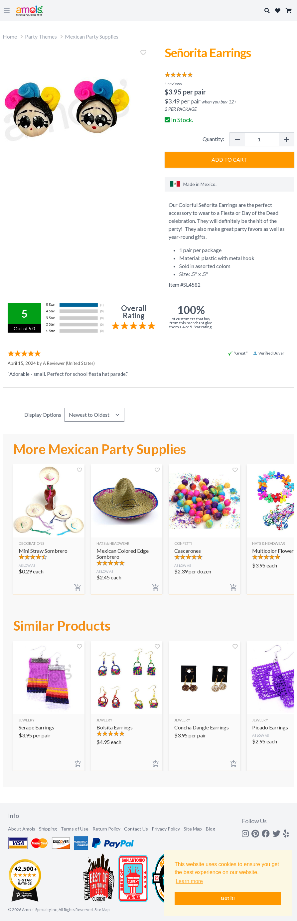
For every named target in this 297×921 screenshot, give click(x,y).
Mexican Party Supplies (91, 36)
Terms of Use (74, 829)
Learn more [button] (189, 881)
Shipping (48, 829)
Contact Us (136, 829)
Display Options (42, 414)
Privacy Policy (166, 829)
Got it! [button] (228, 898)
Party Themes (41, 36)
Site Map (193, 829)
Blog (210, 829)
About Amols (21, 829)
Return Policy (106, 829)
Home (10, 36)
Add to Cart (229, 159)
